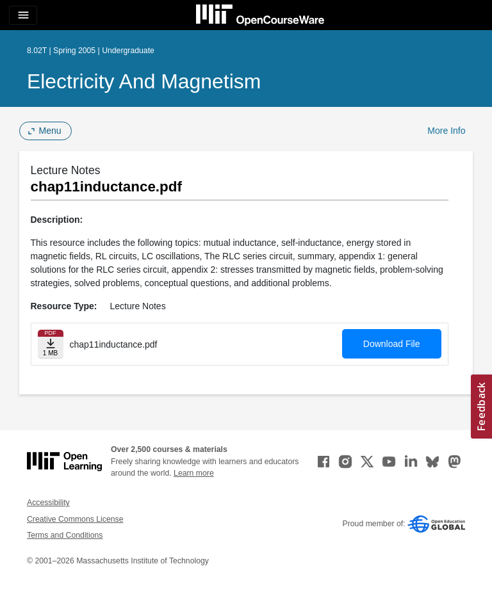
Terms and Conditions (64, 535)
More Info (446, 130)
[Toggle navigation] (23, 15)
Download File (391, 344)
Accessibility (48, 502)
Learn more (194, 473)
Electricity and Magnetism (144, 81)
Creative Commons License (75, 519)
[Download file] (50, 344)
